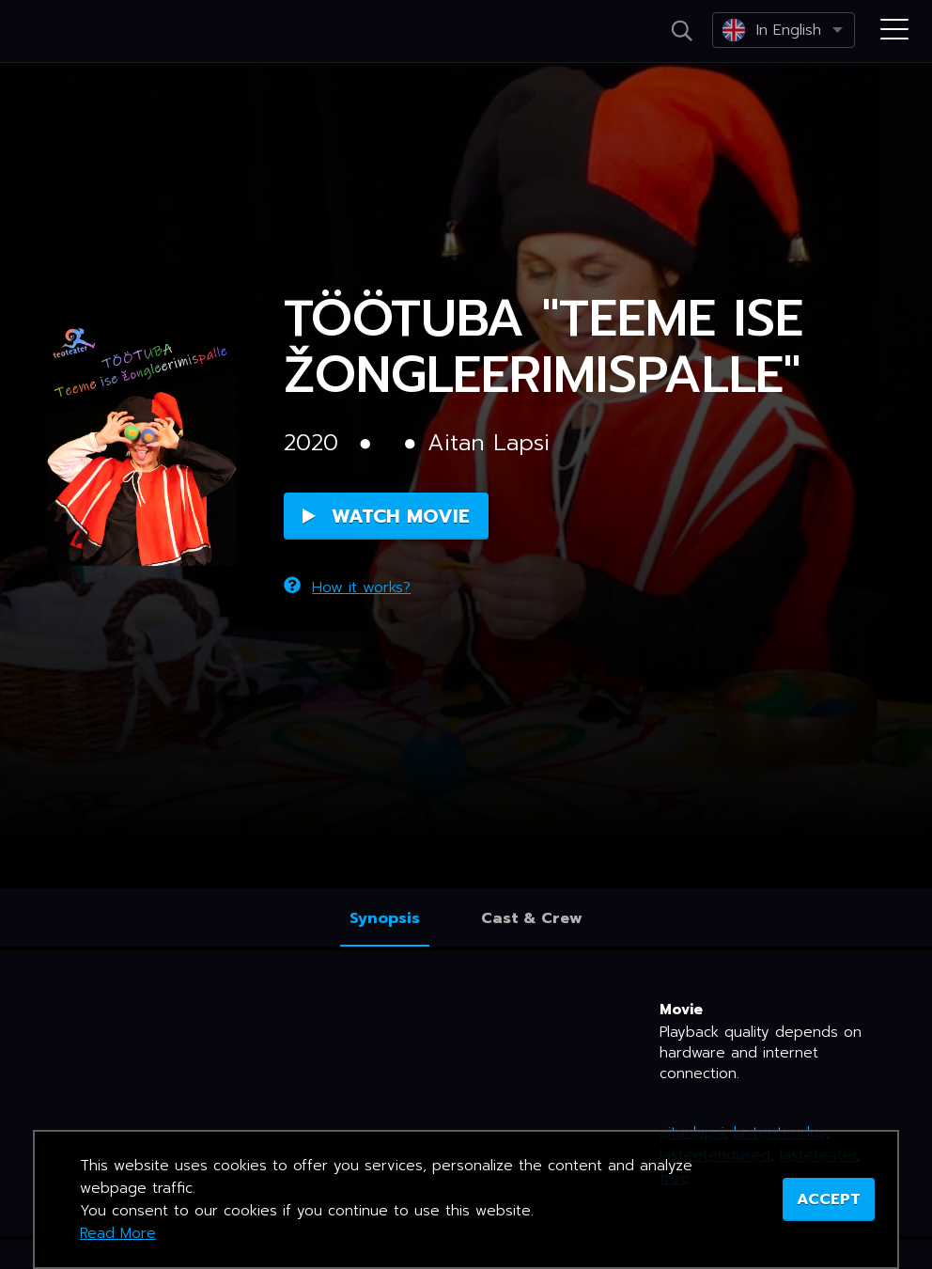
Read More (118, 1233)
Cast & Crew (531, 918)
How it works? (347, 587)
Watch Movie (386, 516)
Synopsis (385, 918)
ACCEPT (829, 1199)
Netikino (94, 32)
